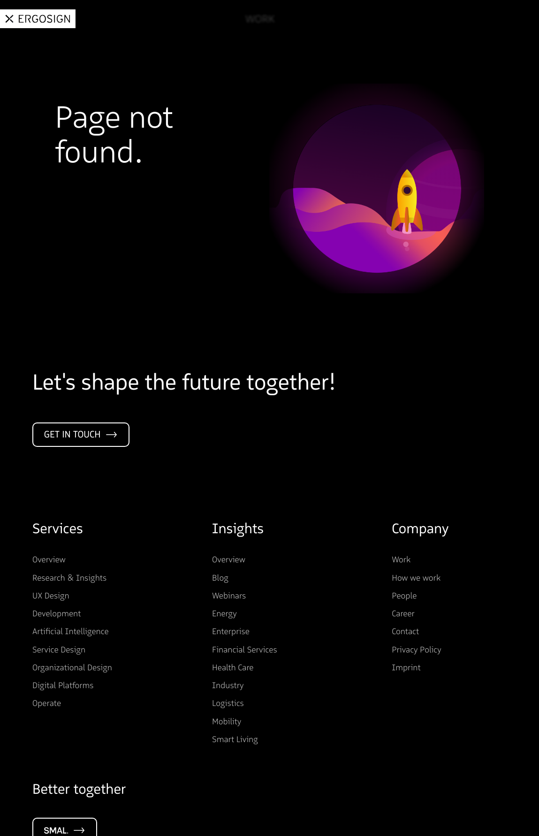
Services (305, 19)
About (416, 19)
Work (254, 19)
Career (465, 19)
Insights (363, 19)
